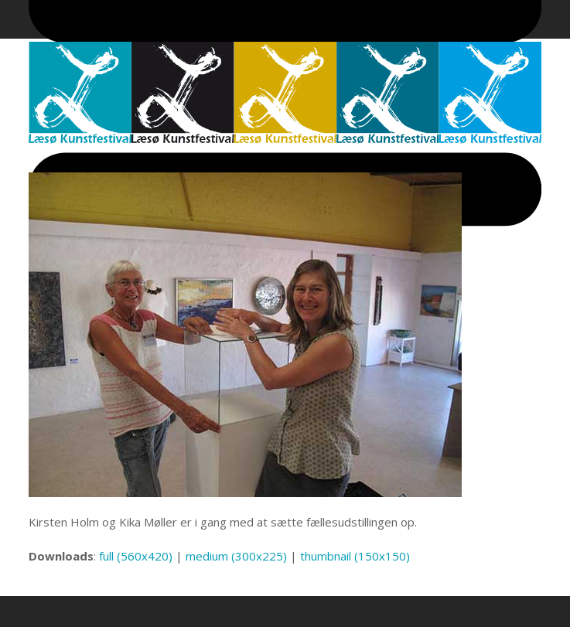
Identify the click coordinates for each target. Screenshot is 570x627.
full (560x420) (135, 556)
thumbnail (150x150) (355, 556)
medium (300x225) (236, 556)
